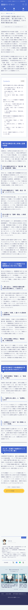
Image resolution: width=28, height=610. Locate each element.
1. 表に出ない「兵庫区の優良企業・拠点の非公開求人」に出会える (14, 104)
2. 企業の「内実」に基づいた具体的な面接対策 (14, 108)
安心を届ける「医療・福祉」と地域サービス (14, 95)
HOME (2, 593)
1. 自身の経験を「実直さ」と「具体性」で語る (13, 120)
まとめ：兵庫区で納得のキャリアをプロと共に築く (13, 133)
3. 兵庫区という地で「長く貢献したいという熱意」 (14, 128)
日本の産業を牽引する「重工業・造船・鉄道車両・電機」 (13, 88)
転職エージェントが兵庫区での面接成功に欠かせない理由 (13, 100)
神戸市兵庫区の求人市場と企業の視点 (13, 85)
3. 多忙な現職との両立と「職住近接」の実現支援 (14, 111)
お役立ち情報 (9, 13)
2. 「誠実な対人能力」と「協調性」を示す (14, 124)
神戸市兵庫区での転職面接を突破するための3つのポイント (13, 117)
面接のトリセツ (8, 4)
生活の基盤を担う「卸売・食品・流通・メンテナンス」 (13, 92)
